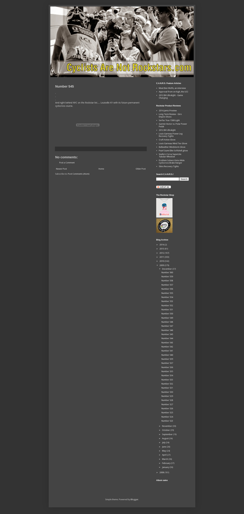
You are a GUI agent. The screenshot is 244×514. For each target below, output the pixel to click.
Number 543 (167, 342)
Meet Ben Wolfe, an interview (172, 88)
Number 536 (167, 367)
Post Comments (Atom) (78, 174)
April (164, 455)
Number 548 (167, 322)
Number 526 (167, 408)
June (164, 446)
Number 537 (167, 363)
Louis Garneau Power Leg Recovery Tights (171, 134)
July (164, 442)
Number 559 (167, 276)
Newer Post (61, 169)
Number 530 (167, 392)
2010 (162, 261)
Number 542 (167, 346)
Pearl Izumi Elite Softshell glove (173, 150)
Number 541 (167, 351)
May (164, 451)
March (165, 459)
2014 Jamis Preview (168, 110)
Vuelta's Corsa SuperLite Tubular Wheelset (170, 155)
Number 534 (167, 375)
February (166, 463)
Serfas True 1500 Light (169, 120)
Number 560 (167, 272)
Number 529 (167, 396)
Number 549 (167, 318)
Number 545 (167, 334)
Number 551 (167, 309)
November (167, 426)
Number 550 (167, 313)
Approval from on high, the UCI (173, 91)
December (167, 269)
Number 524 (167, 417)
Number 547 (167, 326)
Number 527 (167, 404)
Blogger (134, 499)
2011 (162, 257)
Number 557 (167, 285)
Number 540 (167, 355)
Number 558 (167, 280)
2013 (162, 248)
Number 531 (167, 388)
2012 (162, 253)
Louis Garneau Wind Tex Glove (173, 143)
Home (101, 169)
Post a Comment (67, 162)
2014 (162, 244)
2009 (162, 265)
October (166, 430)
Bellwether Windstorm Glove (172, 147)
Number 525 (167, 412)
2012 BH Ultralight (167, 130)
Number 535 (167, 371)
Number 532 (167, 384)
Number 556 (167, 289)
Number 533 (167, 379)
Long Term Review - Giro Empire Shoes (170, 115)
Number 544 (167, 338)
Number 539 (167, 359)
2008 (162, 472)
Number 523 (167, 421)
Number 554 (167, 297)
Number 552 (167, 305)
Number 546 (167, 330)
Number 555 (167, 293)
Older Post (141, 169)
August (165, 438)
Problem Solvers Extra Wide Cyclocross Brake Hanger (172, 161)
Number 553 (167, 301)
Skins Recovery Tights (169, 166)
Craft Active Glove (167, 139)
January (166, 467)
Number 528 (167, 400)
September (167, 434)
